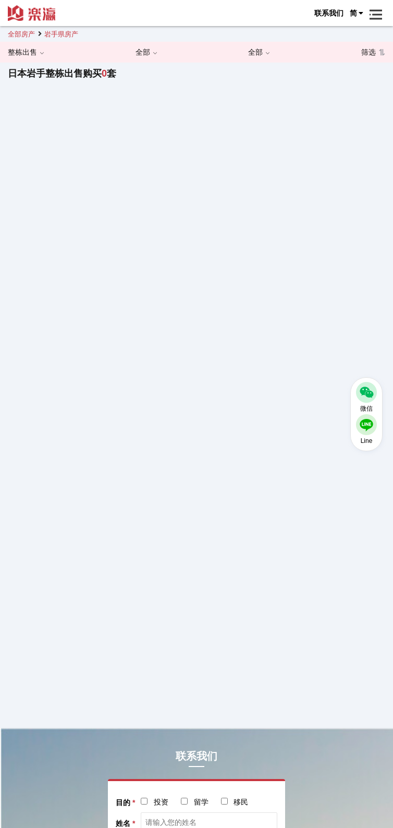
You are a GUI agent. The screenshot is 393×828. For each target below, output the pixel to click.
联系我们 (328, 13)
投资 (161, 802)
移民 (241, 802)
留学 (201, 802)
